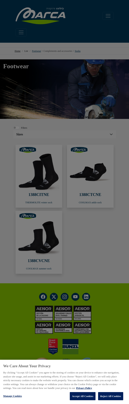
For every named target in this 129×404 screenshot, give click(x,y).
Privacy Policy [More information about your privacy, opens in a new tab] (84, 388)
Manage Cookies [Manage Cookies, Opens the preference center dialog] (12, 396)
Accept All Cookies (82, 396)
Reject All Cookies (110, 396)
